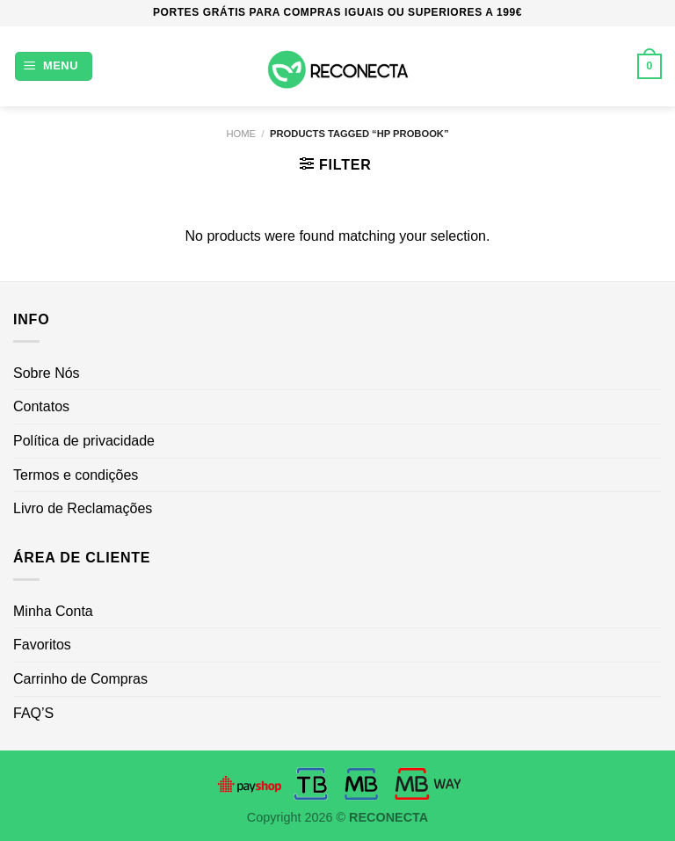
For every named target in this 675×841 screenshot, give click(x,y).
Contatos (41, 406)
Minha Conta (53, 611)
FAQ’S (33, 713)
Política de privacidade (84, 440)
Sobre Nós (46, 373)
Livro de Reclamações (82, 508)
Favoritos (42, 644)
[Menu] (53, 66)
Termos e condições (75, 475)
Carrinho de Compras (80, 678)
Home (241, 133)
